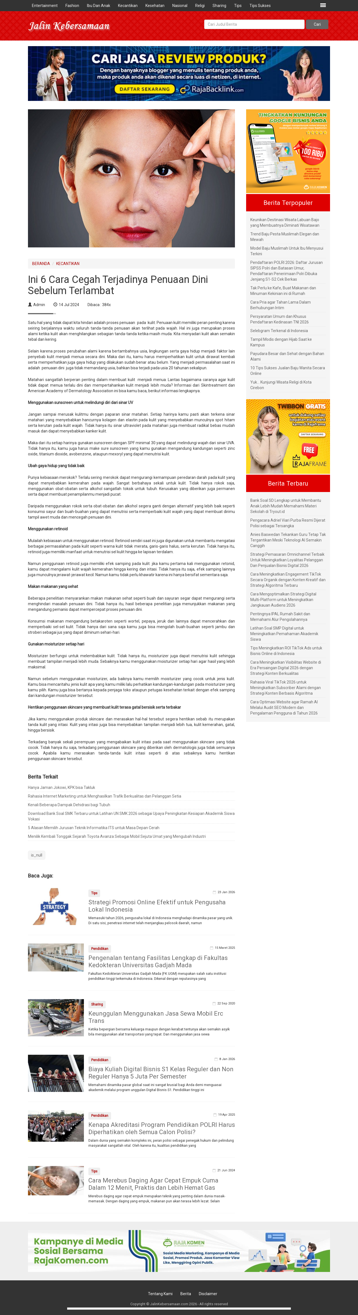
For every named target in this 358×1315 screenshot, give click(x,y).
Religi (200, 5)
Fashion (72, 5)
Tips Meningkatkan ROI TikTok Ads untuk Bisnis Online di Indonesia (286, 651)
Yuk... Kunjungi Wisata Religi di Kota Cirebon (281, 385)
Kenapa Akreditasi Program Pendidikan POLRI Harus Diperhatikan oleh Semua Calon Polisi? (161, 1128)
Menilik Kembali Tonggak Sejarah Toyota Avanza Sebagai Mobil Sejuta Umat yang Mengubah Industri (117, 836)
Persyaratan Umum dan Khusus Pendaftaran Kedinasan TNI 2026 (279, 319)
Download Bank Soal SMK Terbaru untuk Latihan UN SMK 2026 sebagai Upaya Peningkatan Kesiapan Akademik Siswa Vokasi (131, 816)
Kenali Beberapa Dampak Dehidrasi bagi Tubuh (69, 805)
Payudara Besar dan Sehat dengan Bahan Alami (287, 356)
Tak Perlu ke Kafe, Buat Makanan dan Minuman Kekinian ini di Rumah (283, 291)
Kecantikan (128, 5)
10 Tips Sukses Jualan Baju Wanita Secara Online (287, 371)
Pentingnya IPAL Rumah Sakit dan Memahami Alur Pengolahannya (280, 617)
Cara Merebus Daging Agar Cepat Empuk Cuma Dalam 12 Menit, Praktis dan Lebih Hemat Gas (153, 1184)
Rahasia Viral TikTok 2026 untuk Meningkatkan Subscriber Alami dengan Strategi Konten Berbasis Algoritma (285, 688)
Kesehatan (154, 5)
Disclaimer (208, 1294)
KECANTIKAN (67, 263)
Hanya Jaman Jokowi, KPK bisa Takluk (61, 787)
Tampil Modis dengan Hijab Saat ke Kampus (281, 342)
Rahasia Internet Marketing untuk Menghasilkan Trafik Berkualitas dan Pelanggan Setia (104, 796)
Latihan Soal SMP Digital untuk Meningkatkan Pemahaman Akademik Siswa (284, 634)
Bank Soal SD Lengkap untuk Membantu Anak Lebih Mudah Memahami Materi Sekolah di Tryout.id (285, 506)
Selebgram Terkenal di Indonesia (279, 330)
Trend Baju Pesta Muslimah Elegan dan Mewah (284, 237)
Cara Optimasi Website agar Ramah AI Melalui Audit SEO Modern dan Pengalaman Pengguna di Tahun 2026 (284, 707)
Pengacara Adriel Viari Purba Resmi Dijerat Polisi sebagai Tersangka (287, 523)
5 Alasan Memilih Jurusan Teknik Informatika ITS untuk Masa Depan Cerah (93, 828)
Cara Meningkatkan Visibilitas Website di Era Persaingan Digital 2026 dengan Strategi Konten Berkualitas (285, 668)
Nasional (179, 5)
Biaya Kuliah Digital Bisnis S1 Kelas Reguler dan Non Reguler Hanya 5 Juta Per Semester (161, 1073)
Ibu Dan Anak (98, 5)
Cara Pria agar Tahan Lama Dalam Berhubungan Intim (280, 305)
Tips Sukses (260, 5)
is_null (36, 855)
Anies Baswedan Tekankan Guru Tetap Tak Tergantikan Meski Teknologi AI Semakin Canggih (288, 540)
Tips (238, 5)
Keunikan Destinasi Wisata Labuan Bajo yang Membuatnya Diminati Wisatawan (284, 222)
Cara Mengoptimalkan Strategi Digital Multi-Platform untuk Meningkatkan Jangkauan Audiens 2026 (283, 599)
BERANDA (41, 263)
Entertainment (45, 5)
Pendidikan (99, 949)
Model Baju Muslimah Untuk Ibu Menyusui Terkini (286, 251)
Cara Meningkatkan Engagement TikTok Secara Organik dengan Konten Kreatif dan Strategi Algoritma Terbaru (288, 580)
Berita (185, 1294)
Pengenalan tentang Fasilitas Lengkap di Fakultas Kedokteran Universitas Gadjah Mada (158, 961)
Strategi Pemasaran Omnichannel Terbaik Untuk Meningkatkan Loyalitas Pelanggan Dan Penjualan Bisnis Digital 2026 (287, 560)
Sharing (219, 5)
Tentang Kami (160, 1294)
